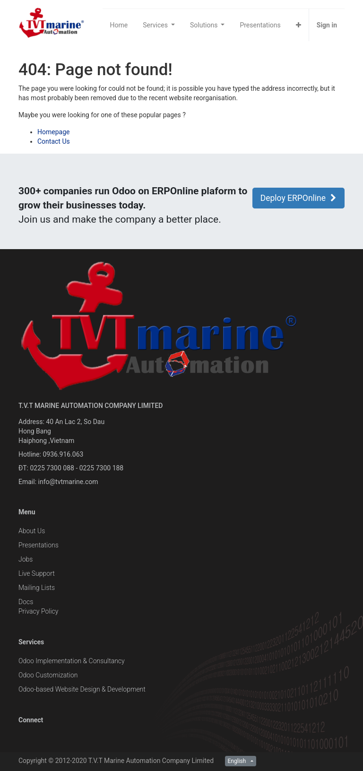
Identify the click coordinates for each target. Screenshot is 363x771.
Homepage (53, 132)
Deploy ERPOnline (298, 198)
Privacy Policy (38, 611)
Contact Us (53, 141)
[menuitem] (119, 25)
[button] (298, 25)
